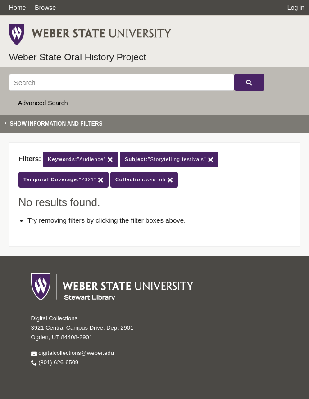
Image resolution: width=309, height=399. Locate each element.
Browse (45, 7)
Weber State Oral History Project (77, 57)
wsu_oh (144, 180)
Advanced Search (43, 103)
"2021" (63, 180)
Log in (295, 7)
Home (17, 7)
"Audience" (80, 159)
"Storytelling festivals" (169, 159)
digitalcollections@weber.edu (72, 353)
